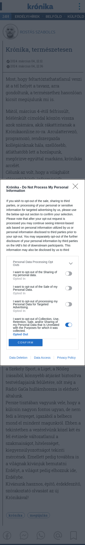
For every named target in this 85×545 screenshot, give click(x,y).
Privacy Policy (66, 357)
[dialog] (42, 272)
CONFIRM (26, 342)
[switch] (68, 273)
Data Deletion (18, 357)
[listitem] (42, 263)
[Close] (77, 188)
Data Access (42, 357)
